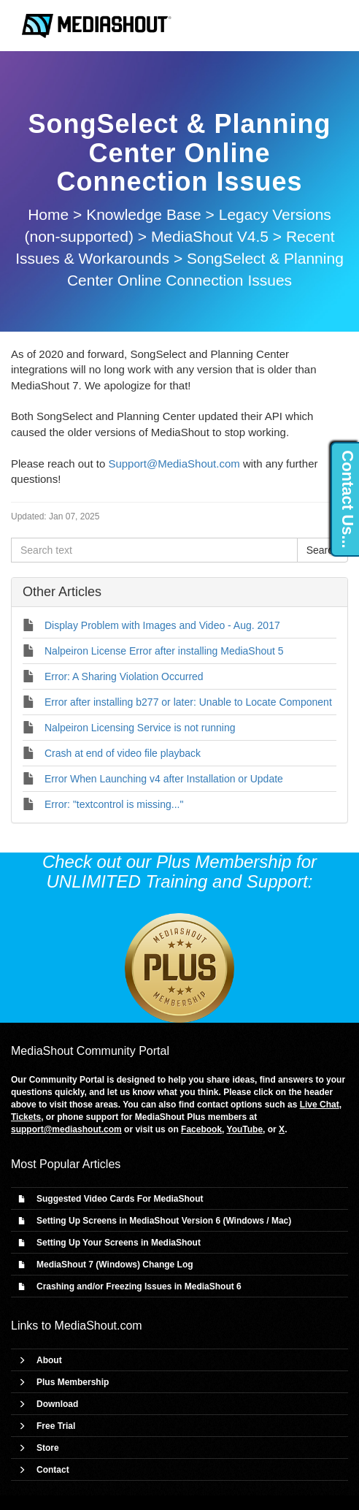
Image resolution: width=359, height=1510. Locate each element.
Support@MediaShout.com (173, 463)
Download (57, 1404)
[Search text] (154, 550)
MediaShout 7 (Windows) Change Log (114, 1264)
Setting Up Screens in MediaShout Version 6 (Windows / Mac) (163, 1221)
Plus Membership (72, 1382)
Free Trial (55, 1426)
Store (47, 1448)
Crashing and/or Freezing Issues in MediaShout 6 (139, 1286)
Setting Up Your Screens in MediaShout (118, 1243)
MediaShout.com (98, 1325)
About (49, 1360)
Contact (52, 1470)
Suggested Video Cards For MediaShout (119, 1199)
